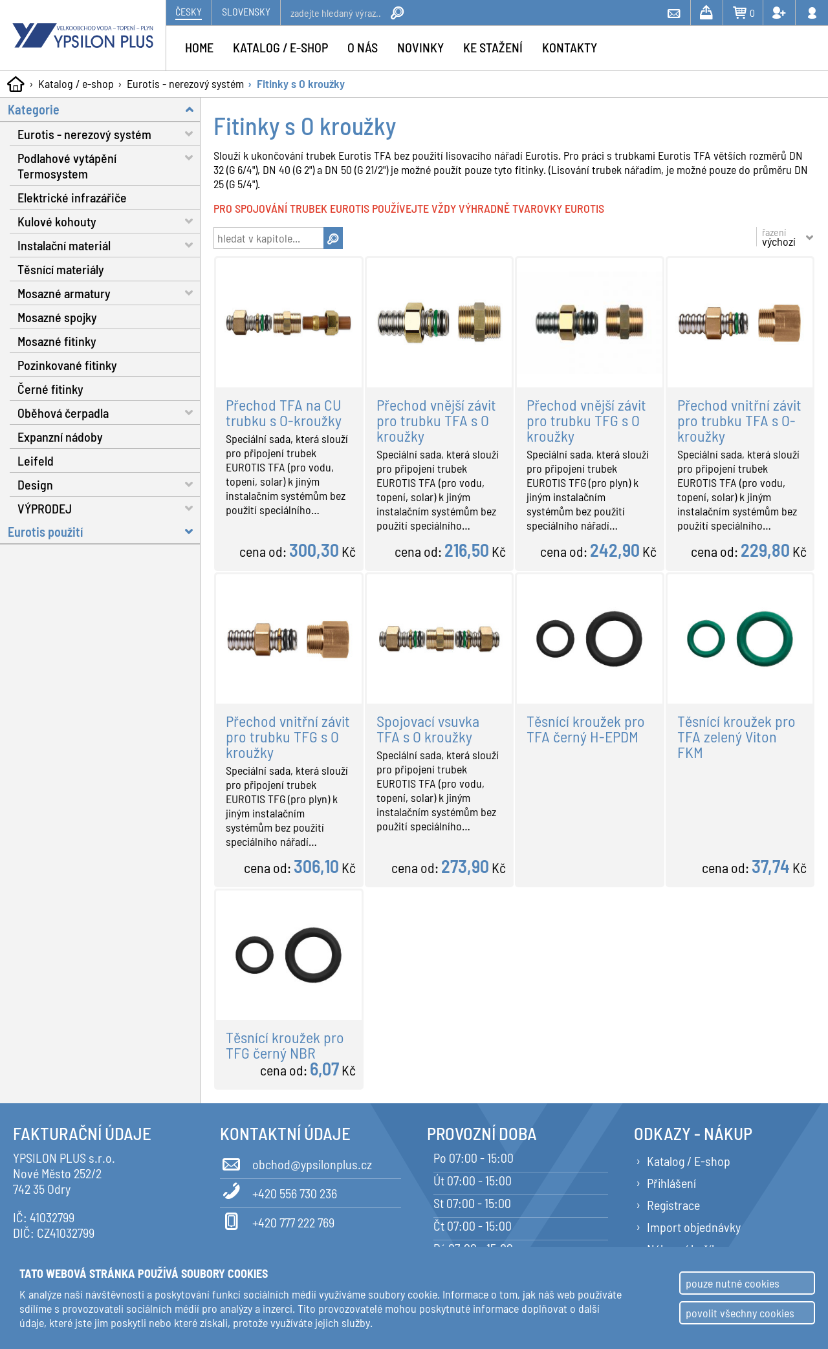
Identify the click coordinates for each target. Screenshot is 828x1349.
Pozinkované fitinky (67, 364)
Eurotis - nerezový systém (185, 83)
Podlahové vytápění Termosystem (109, 163)
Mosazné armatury (109, 292)
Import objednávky (694, 1227)
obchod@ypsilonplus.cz (296, 1162)
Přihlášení (671, 1183)
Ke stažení (493, 47)
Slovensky (246, 11)
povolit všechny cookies (740, 1313)
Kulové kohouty (109, 221)
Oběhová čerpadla (109, 412)
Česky (188, 11)
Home (199, 47)
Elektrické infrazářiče (72, 197)
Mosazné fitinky (56, 341)
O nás (362, 47)
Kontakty (569, 47)
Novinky (420, 47)
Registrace (673, 1205)
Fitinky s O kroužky (301, 83)
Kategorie (104, 109)
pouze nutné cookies (732, 1283)
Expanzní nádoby (60, 436)
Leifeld (35, 460)
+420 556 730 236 (278, 1191)
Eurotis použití (104, 531)
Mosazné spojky (57, 317)
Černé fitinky (50, 388)
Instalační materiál (109, 244)
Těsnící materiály (60, 269)
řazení (779, 237)
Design (109, 484)
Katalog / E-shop (688, 1161)
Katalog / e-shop (76, 83)
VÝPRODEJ (109, 508)
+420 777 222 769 (277, 1220)
